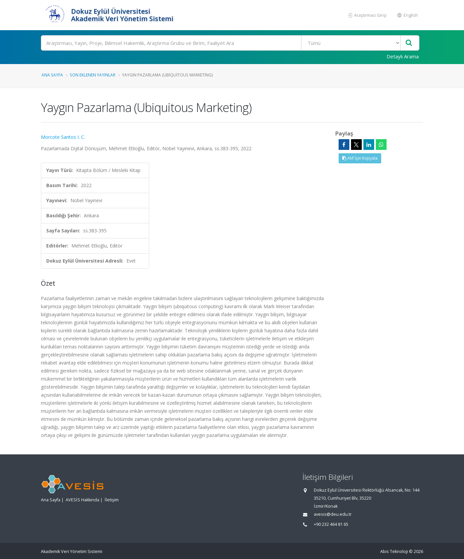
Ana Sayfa (52, 74)
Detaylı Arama (403, 56)
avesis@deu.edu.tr (333, 514)
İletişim (112, 500)
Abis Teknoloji (394, 551)
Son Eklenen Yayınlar (92, 74)
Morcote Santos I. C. (63, 137)
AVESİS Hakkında (82, 500)
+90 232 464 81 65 (331, 524)
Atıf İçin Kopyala (360, 158)
